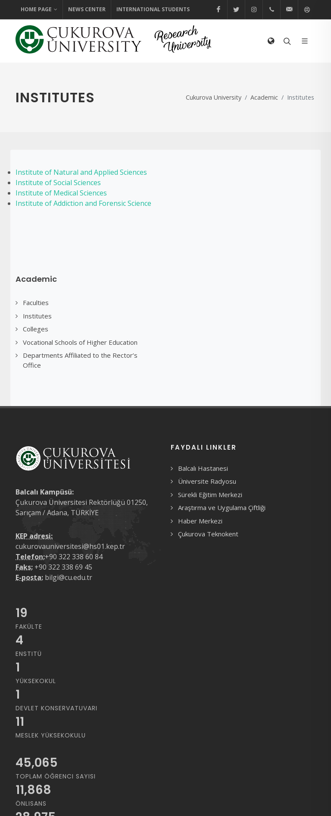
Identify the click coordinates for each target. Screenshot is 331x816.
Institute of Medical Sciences (61, 193)
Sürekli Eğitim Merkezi (210, 494)
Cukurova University (213, 97)
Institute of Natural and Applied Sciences (81, 172)
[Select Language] (270, 41)
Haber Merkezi (200, 521)
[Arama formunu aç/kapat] (286, 41)
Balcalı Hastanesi (203, 468)
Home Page (39, 9)
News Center (87, 9)
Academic (264, 97)
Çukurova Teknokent (208, 533)
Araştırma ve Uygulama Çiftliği (221, 507)
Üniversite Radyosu (207, 481)
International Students (153, 9)
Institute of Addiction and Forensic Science (83, 203)
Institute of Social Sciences (58, 182)
